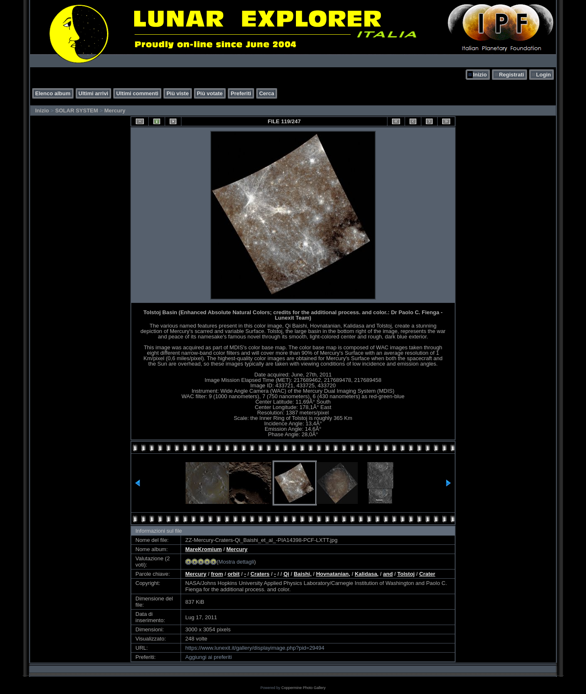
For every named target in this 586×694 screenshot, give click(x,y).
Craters (260, 574)
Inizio (480, 74)
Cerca (266, 93)
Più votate (210, 93)
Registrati (511, 74)
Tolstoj (406, 574)
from (217, 574)
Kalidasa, (367, 574)
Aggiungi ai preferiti (208, 657)
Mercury (114, 110)
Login (543, 74)
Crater (427, 574)
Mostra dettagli (236, 562)
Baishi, (303, 574)
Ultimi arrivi (94, 93)
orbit (233, 574)
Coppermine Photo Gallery (303, 688)
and (388, 574)
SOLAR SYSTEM (76, 110)
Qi (286, 574)
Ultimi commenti (137, 93)
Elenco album (53, 93)
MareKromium (203, 549)
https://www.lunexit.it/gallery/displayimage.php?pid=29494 (254, 648)
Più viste (177, 93)
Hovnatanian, (333, 574)
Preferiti (241, 93)
